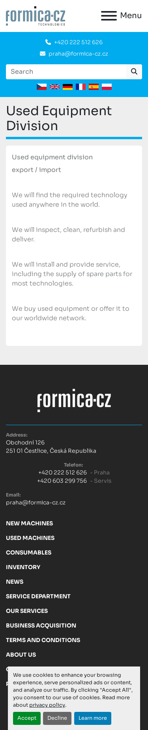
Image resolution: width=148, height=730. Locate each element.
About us (21, 654)
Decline (57, 718)
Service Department (38, 596)
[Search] (66, 71)
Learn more (93, 718)
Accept (26, 718)
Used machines (30, 537)
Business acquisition (41, 625)
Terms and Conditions (43, 640)
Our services (27, 610)
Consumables (28, 552)
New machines (29, 523)
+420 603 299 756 (62, 480)
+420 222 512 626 (78, 42)
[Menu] (109, 16)
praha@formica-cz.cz (78, 53)
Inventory (23, 567)
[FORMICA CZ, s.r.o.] (74, 400)
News (14, 581)
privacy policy (47, 705)
